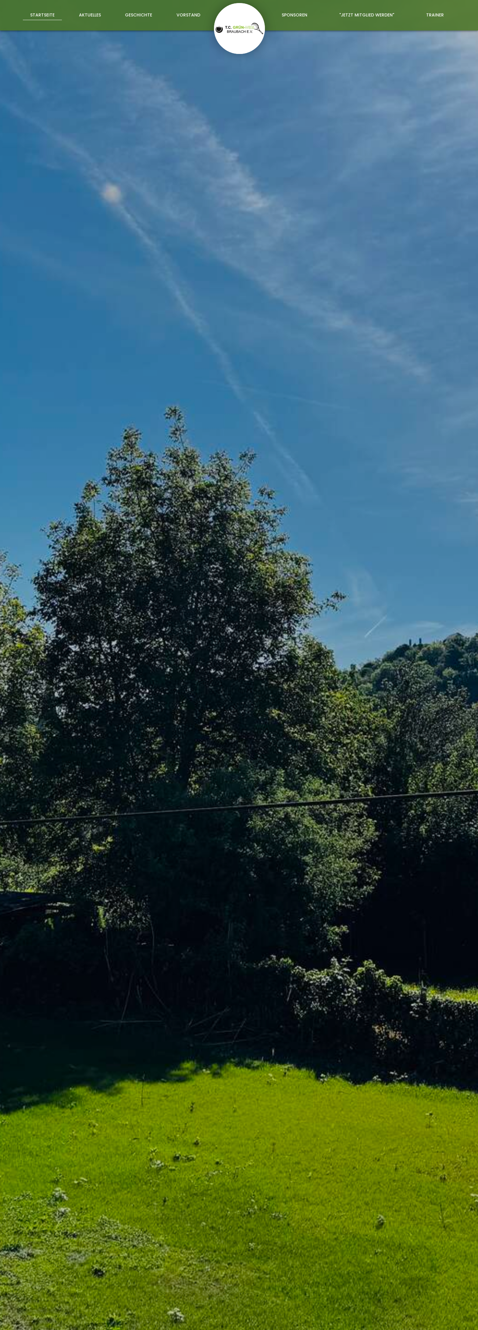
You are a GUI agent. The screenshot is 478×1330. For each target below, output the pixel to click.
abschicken (351, 1213)
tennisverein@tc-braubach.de (280, 1283)
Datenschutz (408, 1318)
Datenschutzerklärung (359, 1197)
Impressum (374, 1318)
